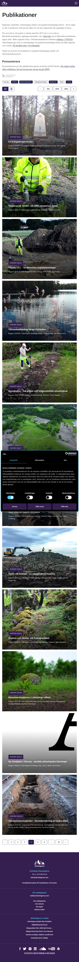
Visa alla (6, 82)
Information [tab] (39, 460)
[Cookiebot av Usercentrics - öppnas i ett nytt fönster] (66, 453)
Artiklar (14, 82)
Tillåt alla (64, 506)
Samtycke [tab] (14, 460)
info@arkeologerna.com (39, 877)
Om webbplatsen (39, 901)
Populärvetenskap (40, 82)
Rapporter (53, 82)
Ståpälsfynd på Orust (39, 924)
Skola (61, 82)
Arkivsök (47, 36)
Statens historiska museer (39, 953)
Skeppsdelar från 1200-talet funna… (39, 928)
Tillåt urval (39, 506)
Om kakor (39, 906)
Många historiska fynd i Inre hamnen (39, 931)
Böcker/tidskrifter (25, 82)
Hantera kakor (39, 909)
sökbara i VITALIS (64, 39)
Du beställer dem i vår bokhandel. (26, 45)
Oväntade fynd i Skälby (39, 937)
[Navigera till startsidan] (39, 866)
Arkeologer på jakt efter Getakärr (39, 921)
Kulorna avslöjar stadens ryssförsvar (39, 934)
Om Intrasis (39, 903)
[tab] (57, 88)
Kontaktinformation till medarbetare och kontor (39, 882)
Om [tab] (65, 460)
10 (59, 842)
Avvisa (14, 506)
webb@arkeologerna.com (39, 895)
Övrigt (69, 82)
